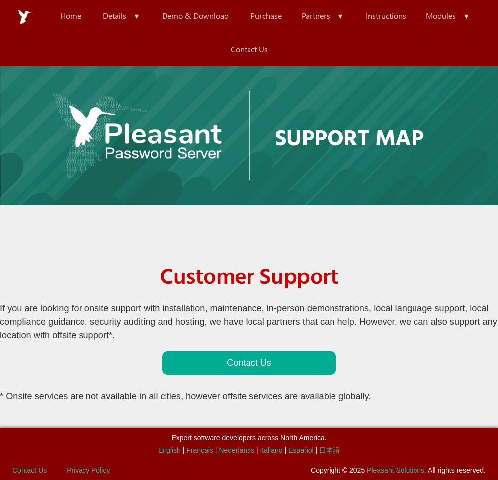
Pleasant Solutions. (396, 470)
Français (199, 450)
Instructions (386, 15)
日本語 (329, 450)
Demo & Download (195, 15)
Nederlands (236, 450)
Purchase (266, 15)
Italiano (271, 450)
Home (70, 15)
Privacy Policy (88, 470)
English (169, 450)
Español (301, 450)
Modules (441, 15)
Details (114, 15)
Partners (316, 15)
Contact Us (249, 49)
